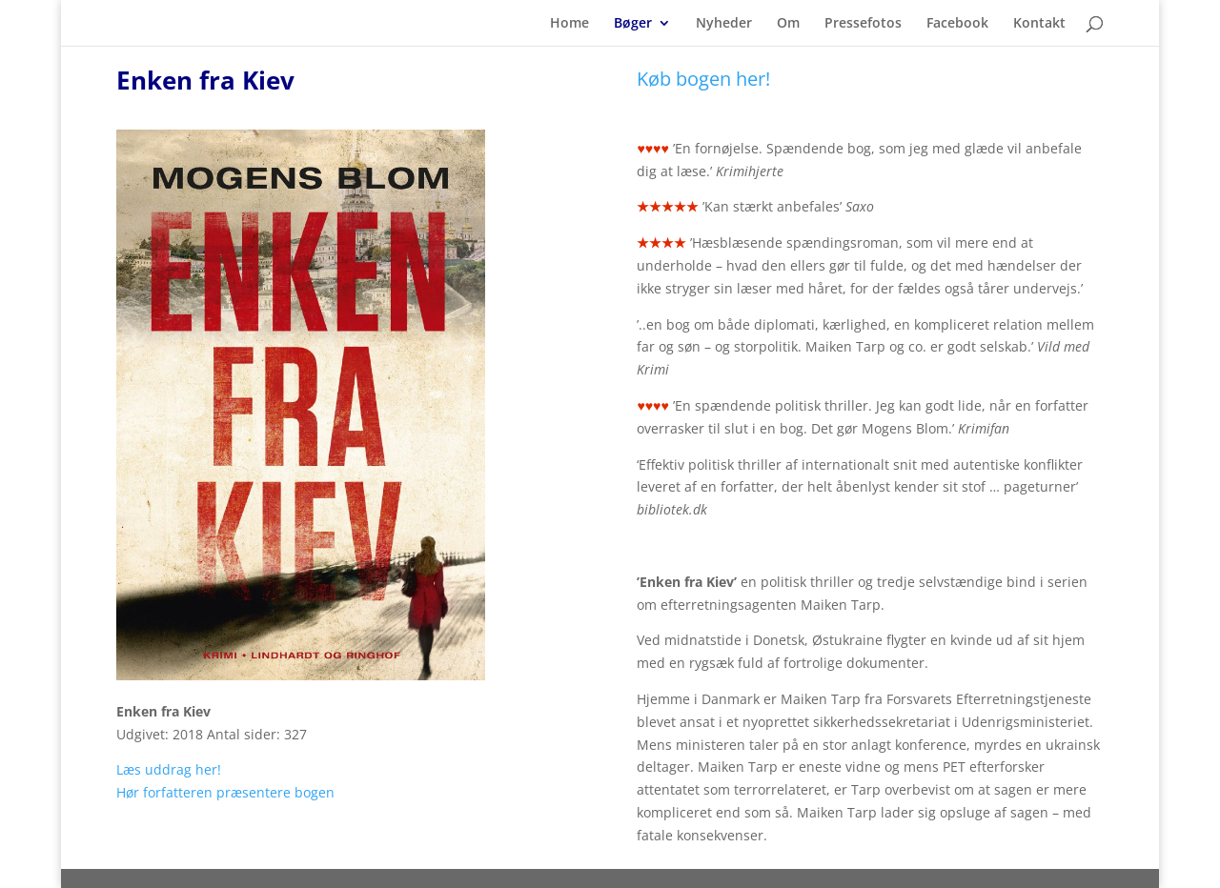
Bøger (633, 23)
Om (788, 23)
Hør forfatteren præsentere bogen (225, 792)
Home (569, 23)
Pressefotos (863, 23)
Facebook (957, 23)
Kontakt (1039, 23)
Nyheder (724, 23)
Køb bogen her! (703, 78)
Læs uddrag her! (168, 769)
